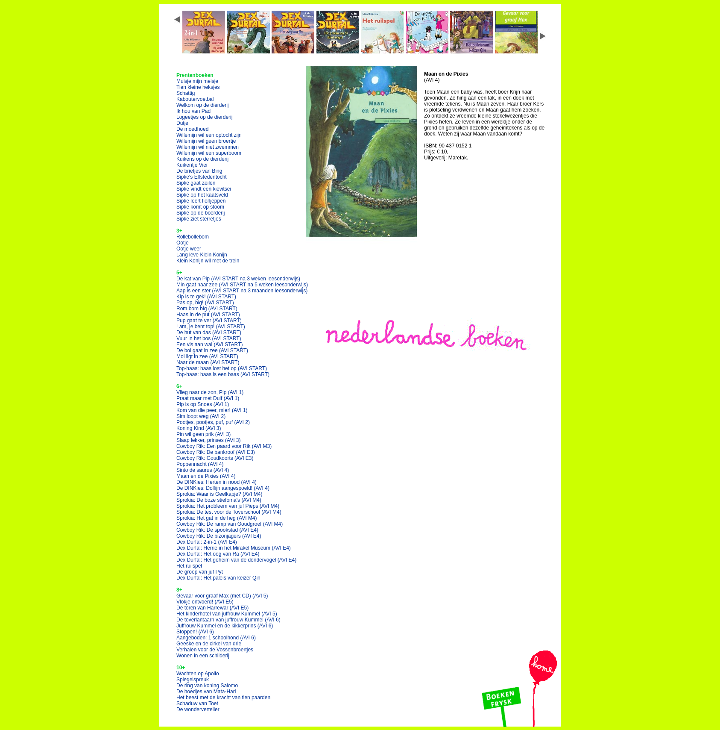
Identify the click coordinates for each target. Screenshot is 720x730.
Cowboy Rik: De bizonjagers (218, 536)
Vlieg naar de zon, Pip (209, 392)
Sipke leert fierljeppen (200, 201)
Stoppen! (195, 632)
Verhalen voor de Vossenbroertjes (214, 650)
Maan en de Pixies (206, 476)
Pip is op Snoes (202, 404)
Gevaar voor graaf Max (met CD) (222, 596)
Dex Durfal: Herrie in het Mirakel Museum (233, 548)
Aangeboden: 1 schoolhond (216, 638)
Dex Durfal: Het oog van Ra (218, 554)
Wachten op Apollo (197, 674)
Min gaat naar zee (242, 285)
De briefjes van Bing (199, 171)
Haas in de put (208, 315)
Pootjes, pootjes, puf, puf (213, 422)
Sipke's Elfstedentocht (201, 177)
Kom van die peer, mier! (212, 410)
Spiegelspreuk (192, 680)
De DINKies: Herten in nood (216, 482)
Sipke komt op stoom (200, 207)
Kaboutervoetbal (195, 99)
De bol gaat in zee (212, 350)
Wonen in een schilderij (202, 656)
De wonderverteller (198, 709)
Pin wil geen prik (203, 434)
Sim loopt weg (200, 416)
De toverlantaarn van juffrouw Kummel (228, 620)
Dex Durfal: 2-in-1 (206, 542)
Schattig (185, 93)
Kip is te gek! (206, 297)
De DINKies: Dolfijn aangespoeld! (222, 488)
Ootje (182, 243)
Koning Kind (198, 428)
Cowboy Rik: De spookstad (217, 530)
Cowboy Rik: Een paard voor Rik (224, 446)
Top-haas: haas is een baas (222, 374)
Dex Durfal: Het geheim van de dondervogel (236, 560)
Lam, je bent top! (210, 327)
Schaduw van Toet (197, 703)
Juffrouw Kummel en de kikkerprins (224, 626)
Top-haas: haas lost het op (221, 368)
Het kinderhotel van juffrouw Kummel (226, 614)
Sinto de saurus (202, 470)
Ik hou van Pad (193, 111)
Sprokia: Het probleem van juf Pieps (227, 506)
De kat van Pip (238, 279)
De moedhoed (192, 129)
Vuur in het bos (208, 338)
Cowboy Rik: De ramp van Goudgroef (229, 524)
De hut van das (208, 333)
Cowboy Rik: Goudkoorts (215, 458)
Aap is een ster (241, 291)
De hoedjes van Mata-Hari (206, 692)
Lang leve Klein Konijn (201, 255)
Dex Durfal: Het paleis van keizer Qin (218, 578)
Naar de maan (207, 362)
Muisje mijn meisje (197, 81)
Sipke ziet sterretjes (198, 219)
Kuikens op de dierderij (202, 159)
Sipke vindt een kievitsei (203, 189)
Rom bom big (206, 309)
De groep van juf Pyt (199, 572)
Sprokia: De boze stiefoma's (218, 500)
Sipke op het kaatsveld (202, 195)
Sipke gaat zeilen (195, 183)
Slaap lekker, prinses (208, 440)
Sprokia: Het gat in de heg (216, 518)
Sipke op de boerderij (200, 213)
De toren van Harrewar (212, 608)
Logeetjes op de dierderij (204, 117)
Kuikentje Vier (192, 165)
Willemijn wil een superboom (208, 153)
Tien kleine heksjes (198, 87)
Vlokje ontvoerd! (205, 602)
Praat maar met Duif (207, 398)
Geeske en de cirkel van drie (208, 644)
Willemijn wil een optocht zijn (209, 135)
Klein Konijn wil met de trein (207, 261)
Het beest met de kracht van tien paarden (223, 698)
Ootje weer (188, 249)
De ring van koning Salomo (207, 686)
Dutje (182, 123)
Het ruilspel (189, 566)
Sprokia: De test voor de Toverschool (228, 512)
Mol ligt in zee (207, 356)
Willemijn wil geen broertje (206, 141)
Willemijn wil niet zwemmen (207, 147)
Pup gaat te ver (209, 321)
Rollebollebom (192, 237)
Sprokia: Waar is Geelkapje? (219, 494)
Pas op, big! (205, 303)
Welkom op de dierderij (202, 105)
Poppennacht (200, 464)
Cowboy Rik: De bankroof (215, 452)
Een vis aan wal (209, 344)
